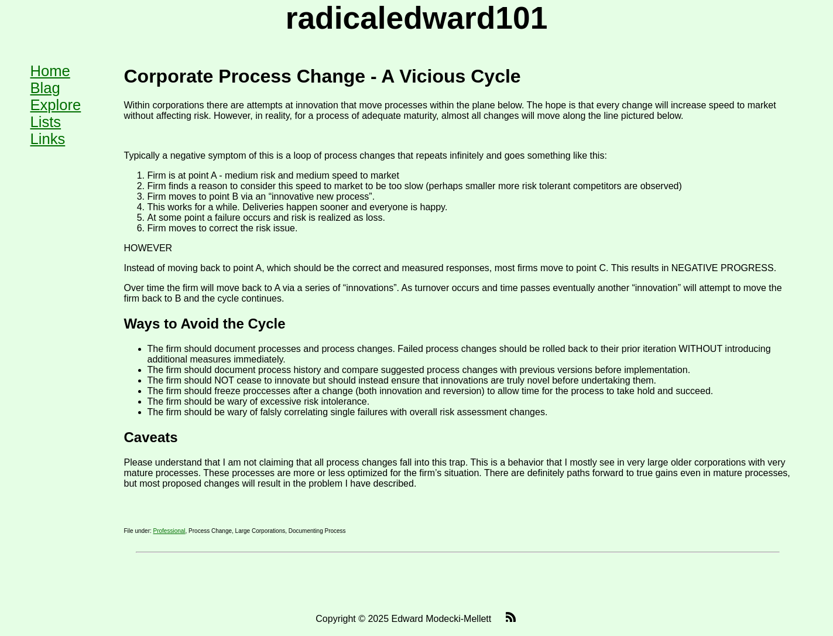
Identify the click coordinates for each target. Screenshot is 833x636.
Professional (169, 531)
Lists (45, 122)
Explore (55, 105)
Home (50, 71)
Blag (45, 88)
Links (48, 139)
